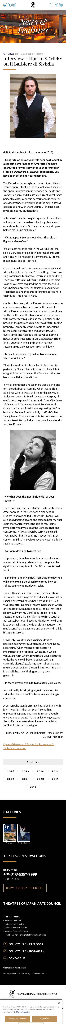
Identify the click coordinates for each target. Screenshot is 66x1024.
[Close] (59, 1013)
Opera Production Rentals (14, 968)
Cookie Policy (24, 973)
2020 (40, 779)
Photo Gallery (23, 834)
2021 (25, 779)
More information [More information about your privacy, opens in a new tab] (23, 1022)
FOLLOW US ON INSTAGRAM (26, 951)
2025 (25, 771)
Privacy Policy (9, 973)
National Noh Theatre (14, 924)
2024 (40, 771)
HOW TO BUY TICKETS (25, 888)
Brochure (9, 834)
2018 (33, 787)
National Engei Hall (13, 920)
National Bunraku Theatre (16, 927)
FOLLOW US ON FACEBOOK (26, 944)
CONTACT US (17, 958)
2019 (55, 779)
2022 (10, 779)
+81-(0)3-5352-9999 (20, 874)
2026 (10, 771)
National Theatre (12, 917)
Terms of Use (38, 973)
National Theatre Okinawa (16, 931)
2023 (55, 771)
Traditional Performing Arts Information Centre (25, 935)
